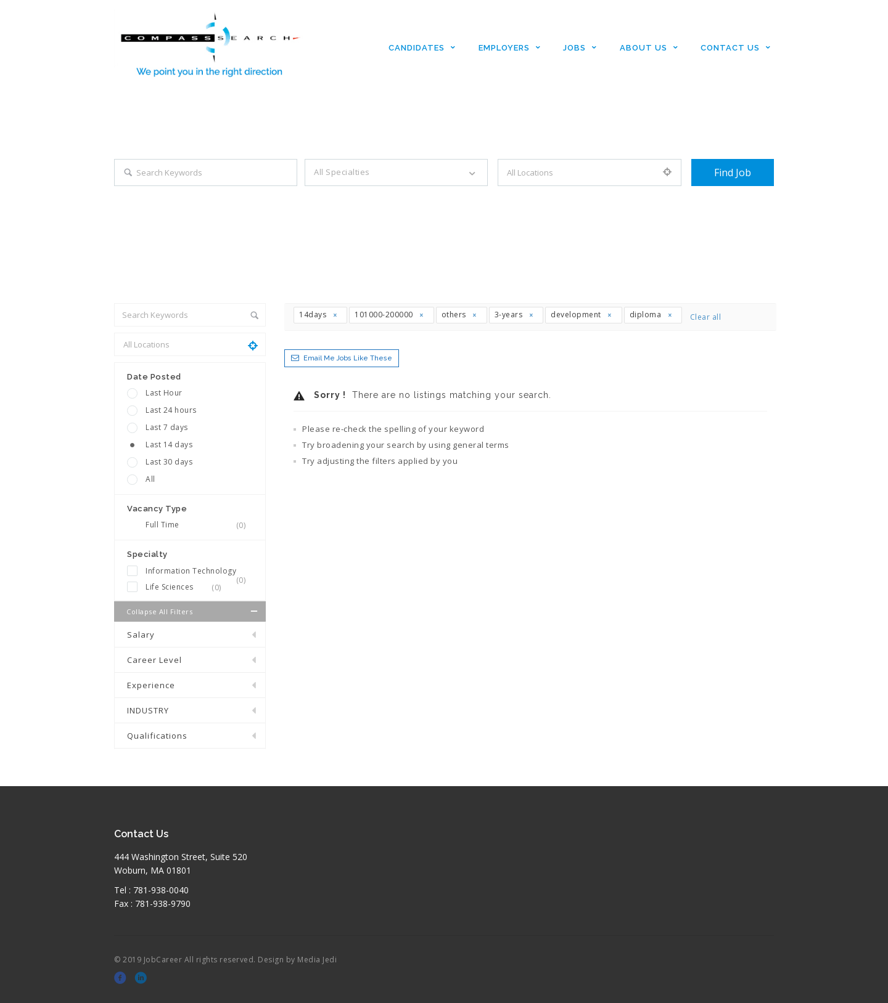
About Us (643, 47)
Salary (141, 634)
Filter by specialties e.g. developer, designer (385, 197)
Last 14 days (169, 444)
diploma (651, 314)
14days (318, 314)
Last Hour (164, 393)
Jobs (574, 47)
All (150, 479)
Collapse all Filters (193, 611)
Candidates (416, 47)
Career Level (154, 659)
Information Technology (199, 571)
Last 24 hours (171, 410)
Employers (504, 47)
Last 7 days (167, 427)
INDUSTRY (148, 710)
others (460, 314)
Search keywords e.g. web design (174, 197)
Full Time (199, 524)
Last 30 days (169, 462)
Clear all (706, 317)
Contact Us (730, 47)
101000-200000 (390, 314)
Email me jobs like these (347, 358)
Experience (151, 685)
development (582, 314)
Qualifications (157, 735)
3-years (515, 314)
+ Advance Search (723, 197)
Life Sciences (187, 587)
